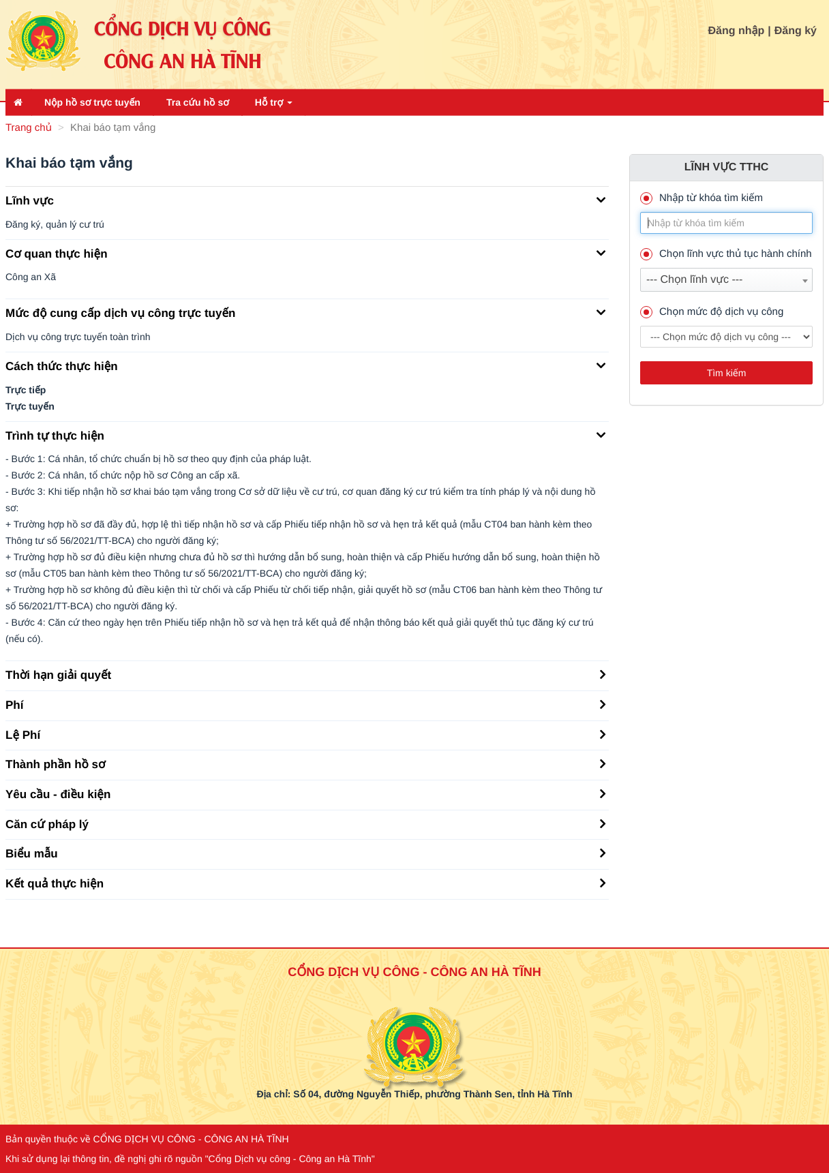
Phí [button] (305, 704)
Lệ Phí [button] (305, 734)
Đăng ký (795, 31)
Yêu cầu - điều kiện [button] (305, 793)
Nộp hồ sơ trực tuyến (92, 102)
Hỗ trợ (273, 102)
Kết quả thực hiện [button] (305, 882)
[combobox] (726, 280)
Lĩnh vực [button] (305, 199)
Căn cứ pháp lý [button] (305, 823)
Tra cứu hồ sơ (197, 102)
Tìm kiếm (727, 372)
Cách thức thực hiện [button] (305, 365)
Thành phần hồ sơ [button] (305, 763)
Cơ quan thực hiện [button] (305, 252)
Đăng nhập (736, 31)
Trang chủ (28, 128)
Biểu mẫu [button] (305, 852)
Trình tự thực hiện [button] (305, 434)
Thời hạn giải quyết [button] (305, 674)
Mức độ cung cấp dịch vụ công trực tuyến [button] (305, 312)
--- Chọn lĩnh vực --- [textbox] (694, 280)
